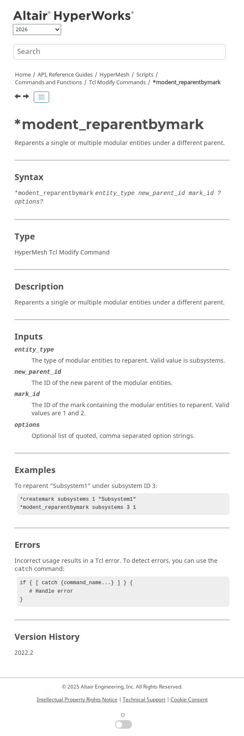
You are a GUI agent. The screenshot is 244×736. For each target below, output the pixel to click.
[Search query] (119, 51)
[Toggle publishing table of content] (41, 97)
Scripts (144, 75)
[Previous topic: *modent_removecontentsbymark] (18, 97)
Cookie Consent (189, 699)
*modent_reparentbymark (186, 82)
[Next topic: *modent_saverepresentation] (27, 97)
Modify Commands (117, 82)
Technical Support (144, 699)
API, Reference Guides (65, 75)
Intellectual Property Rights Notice (77, 699)
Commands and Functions (48, 82)
